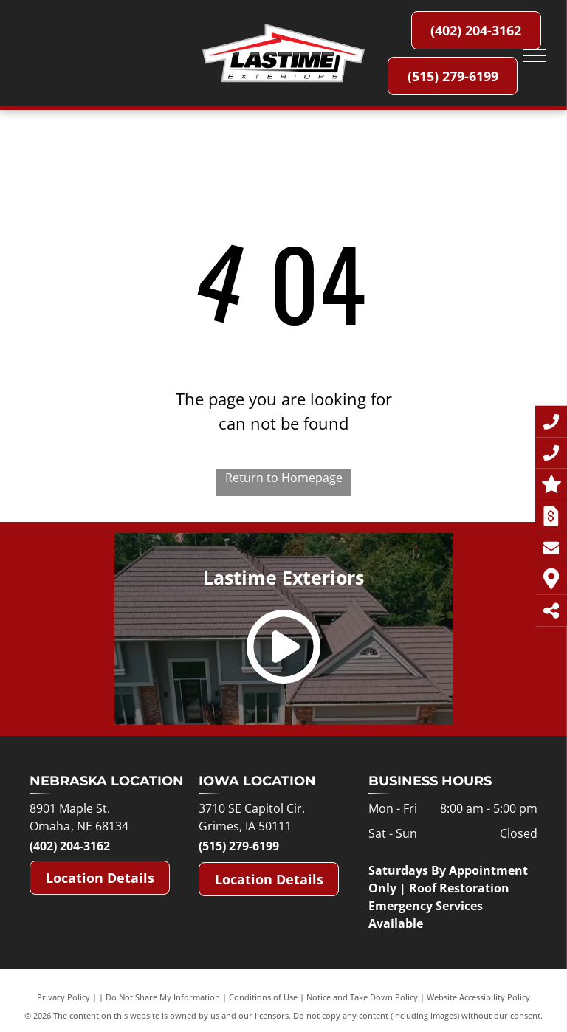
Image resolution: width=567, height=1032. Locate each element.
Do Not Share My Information (163, 996)
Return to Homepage (284, 477)
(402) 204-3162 (70, 846)
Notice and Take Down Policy (362, 996)
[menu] (534, 55)
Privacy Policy (63, 996)
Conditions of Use (263, 996)
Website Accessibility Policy (478, 996)
